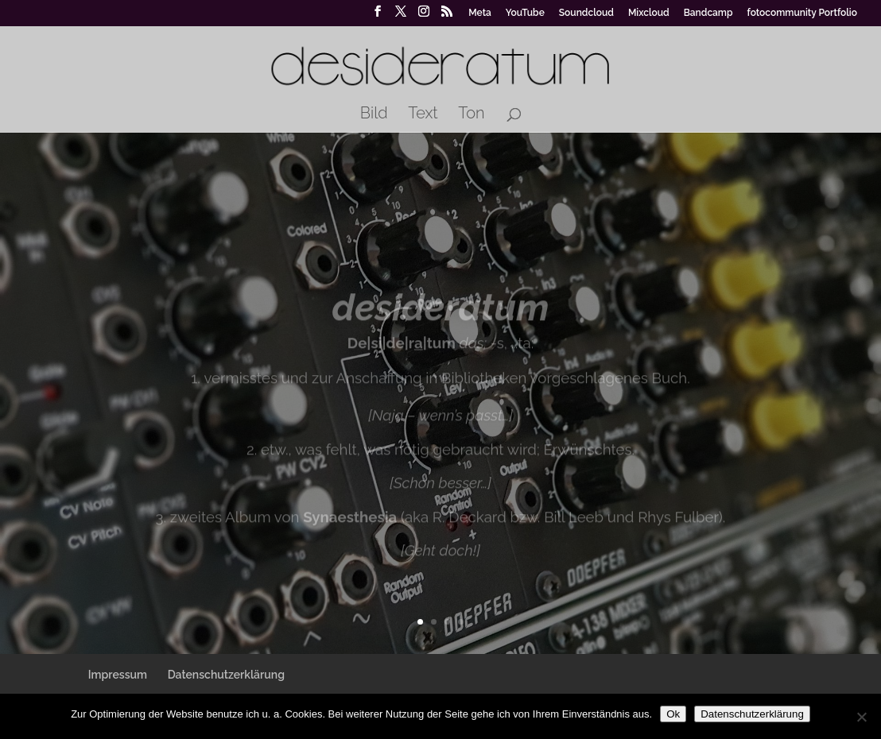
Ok (673, 714)
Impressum (117, 674)
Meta (479, 13)
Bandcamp (708, 13)
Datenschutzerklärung (226, 674)
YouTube (525, 13)
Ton (471, 114)
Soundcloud (586, 13)
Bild (374, 114)
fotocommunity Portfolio (802, 13)
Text (422, 114)
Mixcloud (648, 13)
